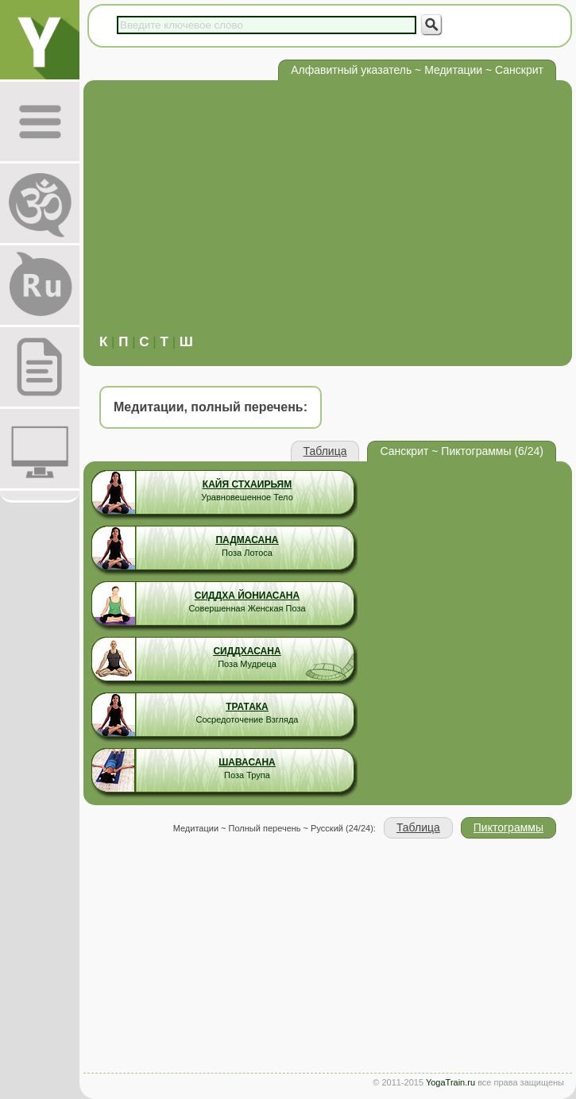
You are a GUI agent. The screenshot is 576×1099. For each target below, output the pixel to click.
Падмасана (246, 540)
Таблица (325, 451)
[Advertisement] (327, 215)
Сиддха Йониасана (247, 595)
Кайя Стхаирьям (247, 484)
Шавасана (247, 762)
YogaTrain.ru (450, 1082)
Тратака (247, 706)
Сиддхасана (246, 651)
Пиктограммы (508, 827)
